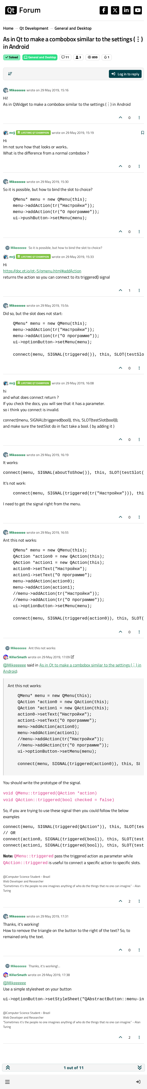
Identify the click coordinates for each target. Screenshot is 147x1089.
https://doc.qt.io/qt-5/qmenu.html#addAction (42, 271)
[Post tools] (139, 117)
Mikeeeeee (17, 90)
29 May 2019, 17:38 (56, 974)
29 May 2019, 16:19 (54, 454)
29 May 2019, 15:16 (54, 90)
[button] (7, 1082)
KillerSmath (18, 657)
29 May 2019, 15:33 (80, 256)
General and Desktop (40, 57)
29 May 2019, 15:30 (54, 181)
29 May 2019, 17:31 (54, 916)
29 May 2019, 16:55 (54, 532)
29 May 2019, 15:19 (80, 132)
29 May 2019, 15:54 (54, 305)
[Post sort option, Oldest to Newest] (10, 74)
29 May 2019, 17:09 (56, 657)
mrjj (12, 132)
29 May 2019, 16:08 (80, 383)
